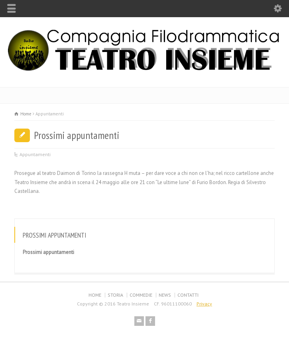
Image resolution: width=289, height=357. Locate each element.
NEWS (165, 295)
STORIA (115, 295)
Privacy (204, 304)
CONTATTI (188, 295)
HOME (94, 295)
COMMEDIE (141, 295)
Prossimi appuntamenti (76, 135)
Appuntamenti (35, 154)
